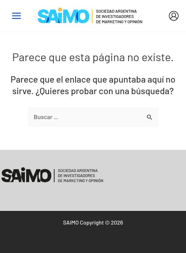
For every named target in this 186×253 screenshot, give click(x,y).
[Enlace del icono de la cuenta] (173, 16)
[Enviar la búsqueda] (150, 117)
